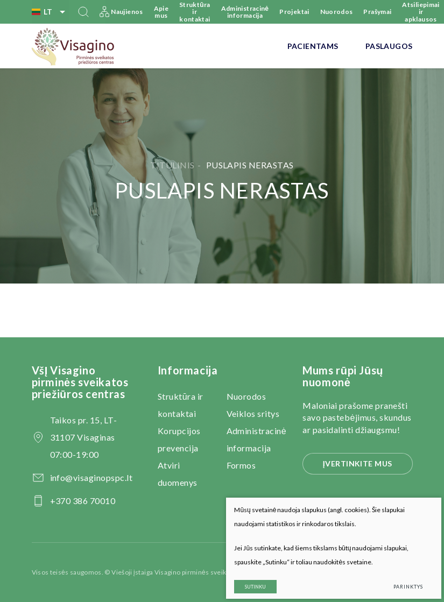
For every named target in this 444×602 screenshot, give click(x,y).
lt (50, 11)
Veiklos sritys (253, 413)
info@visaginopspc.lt (91, 477)
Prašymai (377, 12)
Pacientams (313, 46)
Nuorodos (336, 12)
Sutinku (247, 579)
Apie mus (161, 11)
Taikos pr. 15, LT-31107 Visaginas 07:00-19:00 (83, 437)
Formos (241, 465)
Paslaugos (389, 46)
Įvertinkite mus (357, 463)
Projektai (294, 12)
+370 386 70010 (83, 500)
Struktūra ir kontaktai (194, 12)
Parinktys (399, 579)
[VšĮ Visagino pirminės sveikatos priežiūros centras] (73, 46)
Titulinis (172, 165)
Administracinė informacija (245, 11)
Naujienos (127, 12)
